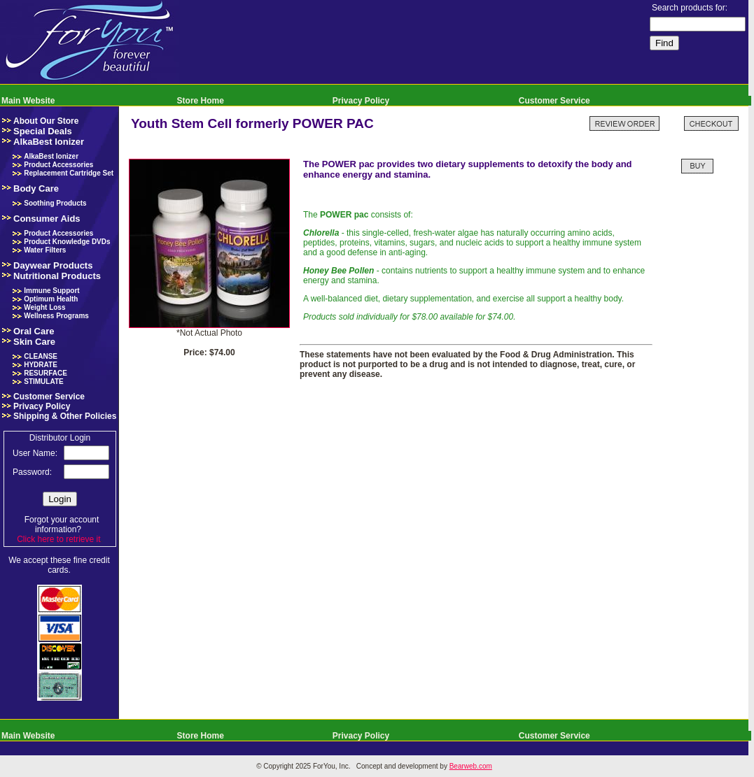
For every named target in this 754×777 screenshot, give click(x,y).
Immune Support (51, 290)
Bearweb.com (470, 766)
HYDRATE (40, 365)
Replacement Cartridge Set (68, 173)
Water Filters (45, 250)
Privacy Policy (361, 101)
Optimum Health (51, 299)
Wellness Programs (56, 316)
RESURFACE (45, 373)
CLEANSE (40, 356)
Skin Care (34, 341)
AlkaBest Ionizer (48, 141)
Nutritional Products (57, 276)
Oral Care (34, 331)
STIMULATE (43, 381)
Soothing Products (55, 203)
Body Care (36, 188)
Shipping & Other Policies (64, 416)
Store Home (200, 101)
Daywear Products (52, 265)
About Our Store (45, 121)
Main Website (28, 101)
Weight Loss (44, 307)
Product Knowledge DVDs (67, 241)
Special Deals (42, 131)
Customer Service (554, 101)
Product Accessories (58, 165)
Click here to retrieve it (58, 539)
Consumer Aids (47, 218)
